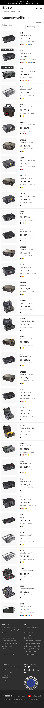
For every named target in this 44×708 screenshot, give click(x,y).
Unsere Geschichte (8, 627)
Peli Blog (5, 680)
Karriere (4, 635)
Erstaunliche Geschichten (11, 667)
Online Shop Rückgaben (32, 646)
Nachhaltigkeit (7, 646)
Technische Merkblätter (32, 641)
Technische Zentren (9, 641)
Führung (5, 649)
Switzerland (34, 696)
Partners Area (29, 635)
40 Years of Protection (10, 643)
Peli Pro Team (7, 672)
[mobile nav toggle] (41, 7)
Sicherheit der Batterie (32, 643)
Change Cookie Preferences (22, 702)
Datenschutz (34, 699)
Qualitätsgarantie (30, 638)
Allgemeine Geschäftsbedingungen (15, 699)
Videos (4, 669)
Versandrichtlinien (30, 654)
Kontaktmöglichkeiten (31, 627)
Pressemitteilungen (9, 638)
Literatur (5, 675)
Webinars (5, 678)
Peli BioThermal (8, 654)
